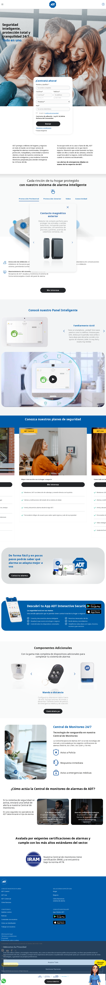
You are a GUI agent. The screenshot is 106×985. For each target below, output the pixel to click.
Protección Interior (52, 199)
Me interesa (53, 290)
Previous (33, 242)
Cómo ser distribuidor (8, 923)
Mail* (37, 105)
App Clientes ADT (58, 912)
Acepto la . (49, 113)
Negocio (55, 895)
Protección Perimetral (29, 199)
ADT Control (5, 891)
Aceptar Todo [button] (53, 962)
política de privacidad (51, 113)
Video (68, 199)
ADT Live (4, 895)
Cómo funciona (6, 902)
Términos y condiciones (43, 128)
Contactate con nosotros (9, 919)
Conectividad (81, 199)
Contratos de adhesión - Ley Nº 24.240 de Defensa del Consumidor (50, 117)
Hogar (55, 891)
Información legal (7, 934)
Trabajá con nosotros (8, 927)
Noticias (4, 916)
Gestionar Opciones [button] (53, 969)
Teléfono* (56, 91)
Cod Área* (39, 91)
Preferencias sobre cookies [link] (10, 940)
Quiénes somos (6, 912)
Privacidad (4, 938)
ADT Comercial (6, 899)
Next (72, 242)
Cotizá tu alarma (19, 575)
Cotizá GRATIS (53, 982)
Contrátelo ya (53, 711)
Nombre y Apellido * (42, 84)
